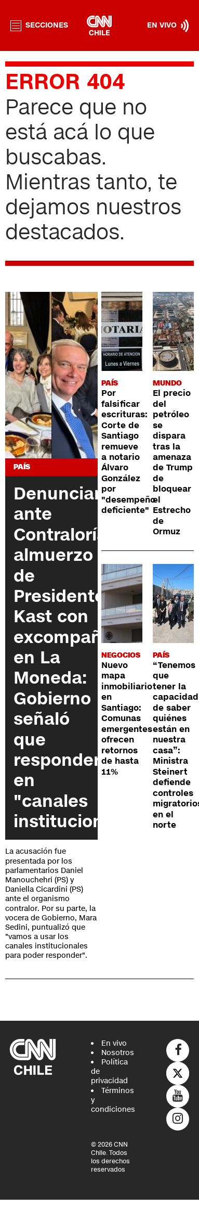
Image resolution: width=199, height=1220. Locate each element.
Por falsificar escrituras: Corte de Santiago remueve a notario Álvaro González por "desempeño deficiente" (128, 452)
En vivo (114, 1043)
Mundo (167, 383)
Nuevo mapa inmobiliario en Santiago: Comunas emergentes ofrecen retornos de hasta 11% (126, 719)
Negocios (120, 655)
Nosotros (117, 1053)
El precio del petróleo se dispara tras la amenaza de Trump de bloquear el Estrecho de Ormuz (173, 462)
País (22, 467)
